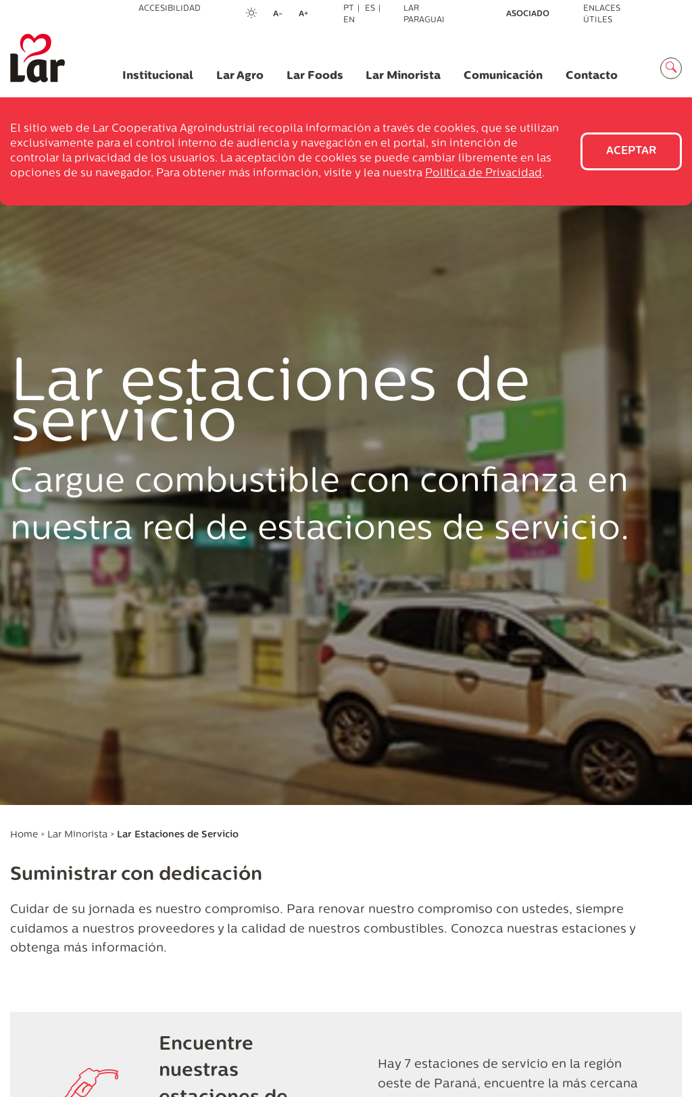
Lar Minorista (403, 76)
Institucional (157, 76)
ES (370, 9)
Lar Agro (240, 76)
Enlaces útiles (601, 14)
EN (349, 20)
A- (282, 15)
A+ (307, 15)
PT (348, 9)
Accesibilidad (170, 9)
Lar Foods (315, 76)
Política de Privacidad (483, 173)
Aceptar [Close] (631, 151)
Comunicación (503, 76)
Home (24, 835)
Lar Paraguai (424, 14)
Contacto (592, 76)
